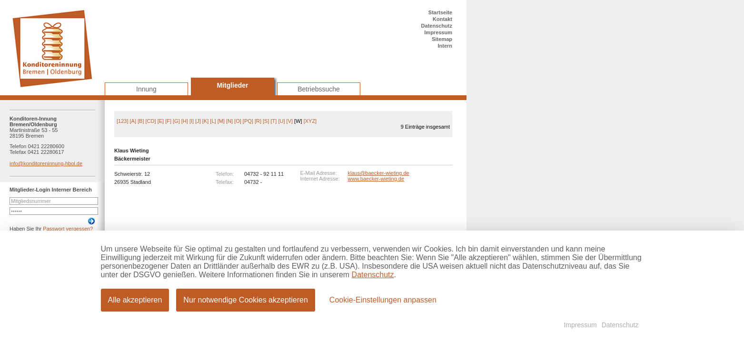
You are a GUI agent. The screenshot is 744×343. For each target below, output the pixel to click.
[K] (205, 121)
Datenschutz (436, 26)
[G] (176, 121)
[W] (298, 121)
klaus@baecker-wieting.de (378, 173)
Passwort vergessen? (68, 229)
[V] (290, 121)
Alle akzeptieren (135, 300)
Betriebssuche (319, 89)
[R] (258, 121)
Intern (444, 46)
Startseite (440, 12)
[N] (229, 121)
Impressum (438, 32)
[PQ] (248, 121)
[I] (191, 121)
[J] (198, 121)
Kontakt (442, 19)
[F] (168, 121)
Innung (146, 89)
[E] (161, 121)
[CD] (151, 121)
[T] (274, 121)
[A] (133, 121)
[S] (266, 121)
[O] (237, 121)
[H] (184, 121)
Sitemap (442, 39)
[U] (281, 121)
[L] (213, 121)
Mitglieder (232, 85)
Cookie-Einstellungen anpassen (382, 300)
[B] (141, 121)
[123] (122, 121)
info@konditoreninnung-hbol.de (46, 163)
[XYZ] (310, 121)
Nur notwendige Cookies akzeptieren (245, 300)
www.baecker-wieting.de (376, 179)
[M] (221, 121)
